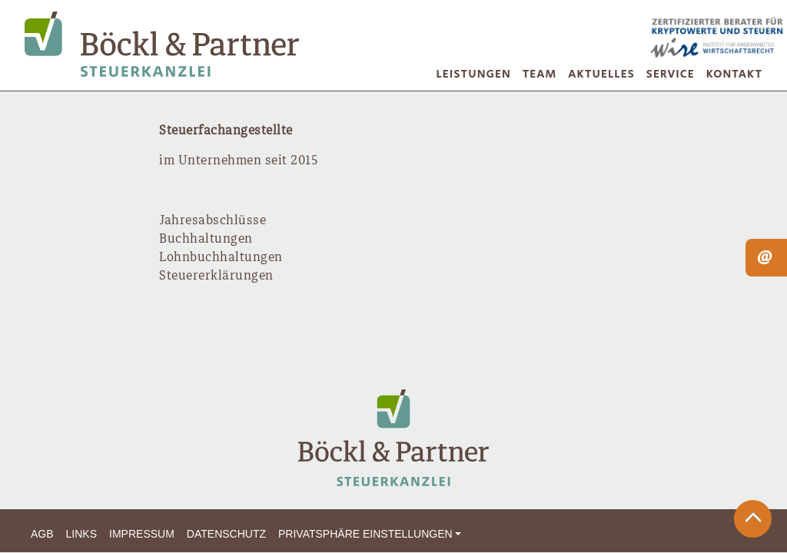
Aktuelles (601, 74)
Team (540, 74)
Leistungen (474, 74)
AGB (42, 534)
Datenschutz (226, 534)
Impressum (141, 534)
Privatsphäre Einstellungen (365, 534)
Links (81, 534)
